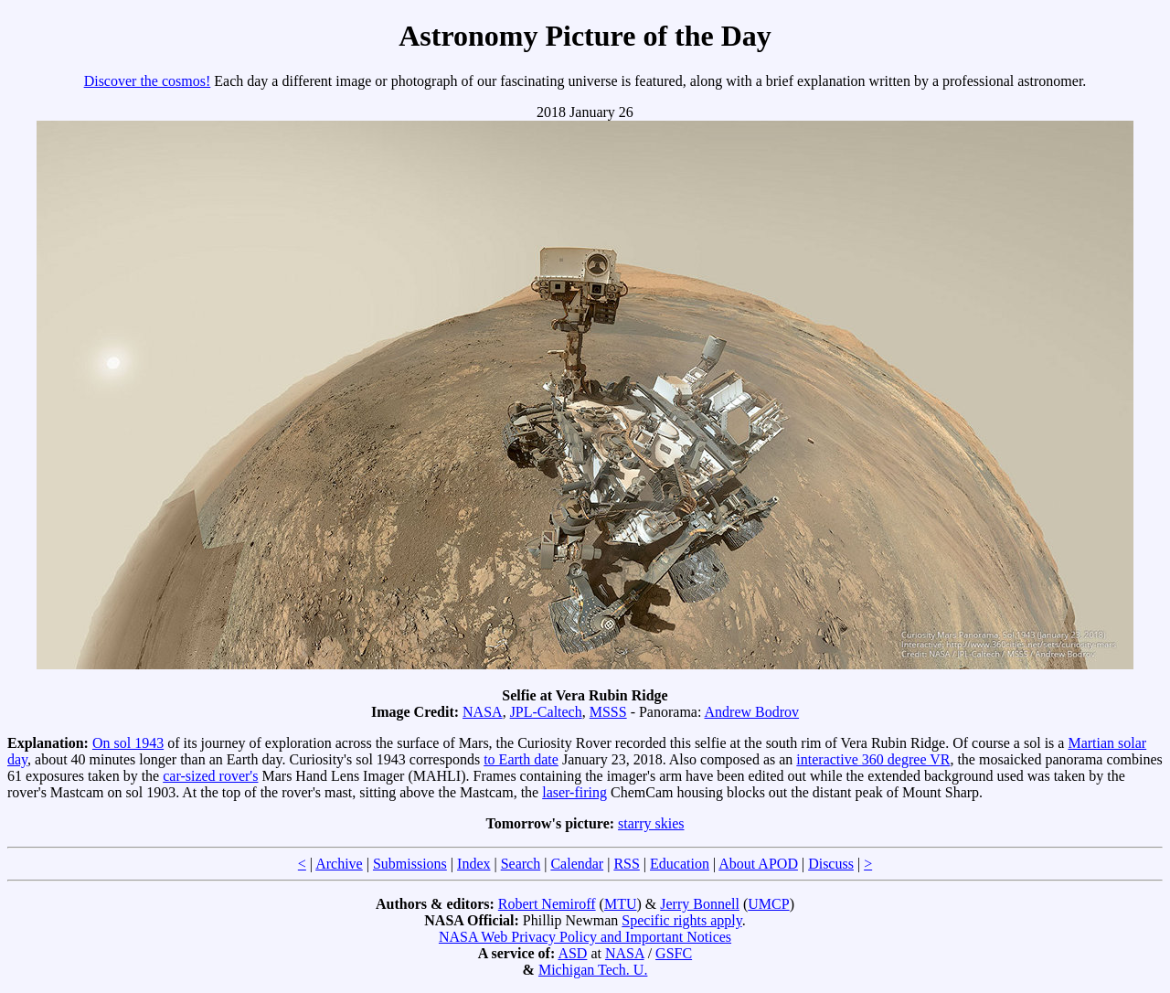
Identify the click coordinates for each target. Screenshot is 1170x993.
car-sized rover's (210, 776)
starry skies (651, 823)
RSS (626, 863)
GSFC (673, 953)
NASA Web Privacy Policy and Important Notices (585, 937)
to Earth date (521, 759)
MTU (620, 904)
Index (473, 863)
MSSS (608, 712)
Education (679, 863)
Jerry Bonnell (699, 904)
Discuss (831, 863)
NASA (483, 712)
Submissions (410, 863)
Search (521, 863)
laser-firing (574, 792)
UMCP (768, 904)
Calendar (576, 863)
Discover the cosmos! (147, 81)
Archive (339, 863)
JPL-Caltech (546, 712)
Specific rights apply (681, 920)
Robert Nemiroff (547, 904)
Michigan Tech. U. (592, 969)
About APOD (758, 863)
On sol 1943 (128, 743)
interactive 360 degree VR (873, 759)
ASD (572, 953)
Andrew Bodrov (752, 712)
